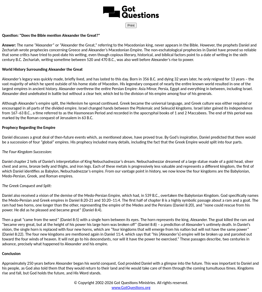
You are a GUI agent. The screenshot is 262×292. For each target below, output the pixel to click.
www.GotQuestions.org (131, 287)
